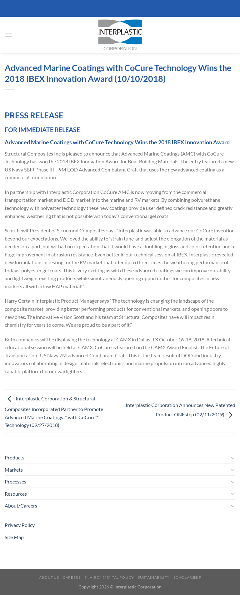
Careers (71, 577)
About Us (49, 577)
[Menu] (8, 34)
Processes (15, 481)
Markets (14, 470)
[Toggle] (232, 457)
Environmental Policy (109, 577)
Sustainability (154, 577)
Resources (16, 494)
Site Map (14, 537)
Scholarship (187, 577)
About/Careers (21, 505)
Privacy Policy (20, 525)
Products (14, 457)
